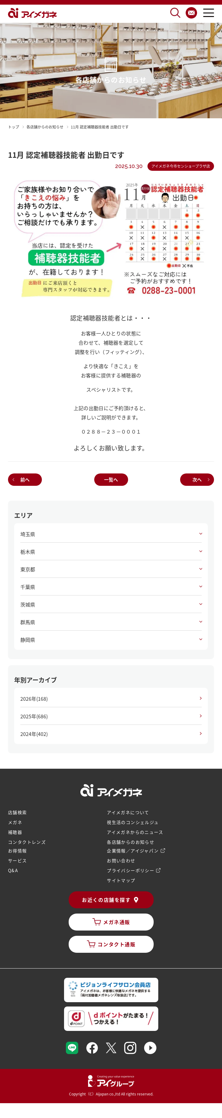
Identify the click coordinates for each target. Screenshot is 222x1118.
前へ (25, 479)
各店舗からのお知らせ (130, 842)
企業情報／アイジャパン (133, 850)
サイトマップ (121, 880)
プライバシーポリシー (130, 870)
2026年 (34, 698)
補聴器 (15, 832)
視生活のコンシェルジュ (133, 822)
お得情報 (17, 850)
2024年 (34, 734)
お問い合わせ (121, 860)
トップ (13, 126)
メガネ (15, 822)
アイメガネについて (128, 812)
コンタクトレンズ (27, 842)
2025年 (34, 716)
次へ (197, 479)
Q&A (13, 870)
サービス (17, 860)
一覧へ (111, 479)
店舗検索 (17, 812)
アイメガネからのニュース (135, 832)
